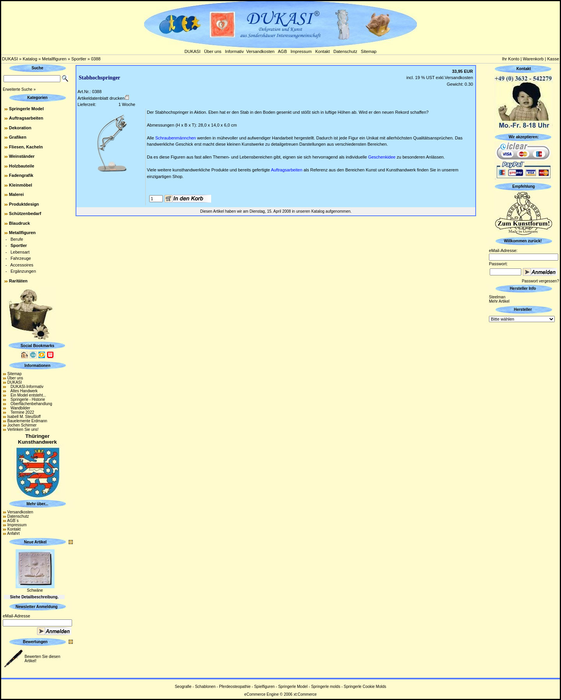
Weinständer (22, 156)
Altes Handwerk (22, 391)
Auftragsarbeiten (26, 118)
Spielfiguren (264, 686)
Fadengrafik (21, 175)
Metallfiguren (54, 58)
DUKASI (193, 51)
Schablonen (205, 686)
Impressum (301, 51)
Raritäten (18, 281)
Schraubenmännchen (175, 138)
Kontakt (322, 51)
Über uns (213, 51)
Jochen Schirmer (22, 425)
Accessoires (21, 265)
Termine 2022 (20, 412)
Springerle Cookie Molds (365, 686)
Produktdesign (24, 204)
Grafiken (17, 137)
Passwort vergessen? (540, 281)
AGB (282, 51)
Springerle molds (325, 686)
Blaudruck (19, 223)
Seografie (183, 686)
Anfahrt (13, 533)
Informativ (234, 51)
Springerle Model (26, 108)
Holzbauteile (21, 166)
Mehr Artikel (499, 301)
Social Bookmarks (38, 346)
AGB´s (12, 520)
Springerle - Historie (26, 399)
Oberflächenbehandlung (29, 404)
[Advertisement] (523, 440)
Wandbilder (18, 408)
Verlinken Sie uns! (23, 429)
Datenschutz (345, 51)
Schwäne (35, 590)
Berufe (17, 239)
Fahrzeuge (21, 258)
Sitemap (368, 51)
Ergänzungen (23, 271)
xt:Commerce (304, 694)
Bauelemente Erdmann (27, 421)
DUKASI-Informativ (25, 386)
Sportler (78, 58)
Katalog (30, 58)
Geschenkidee (381, 157)
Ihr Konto (510, 58)
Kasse (553, 58)
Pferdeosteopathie (235, 686)
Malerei (16, 194)
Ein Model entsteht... (26, 395)
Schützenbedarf (25, 213)
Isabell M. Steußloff (24, 416)
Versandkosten (260, 51)
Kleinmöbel (20, 185)
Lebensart (20, 252)
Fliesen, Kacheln (26, 147)
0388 (96, 58)
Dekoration (20, 127)
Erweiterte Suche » (19, 89)
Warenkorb (533, 58)
